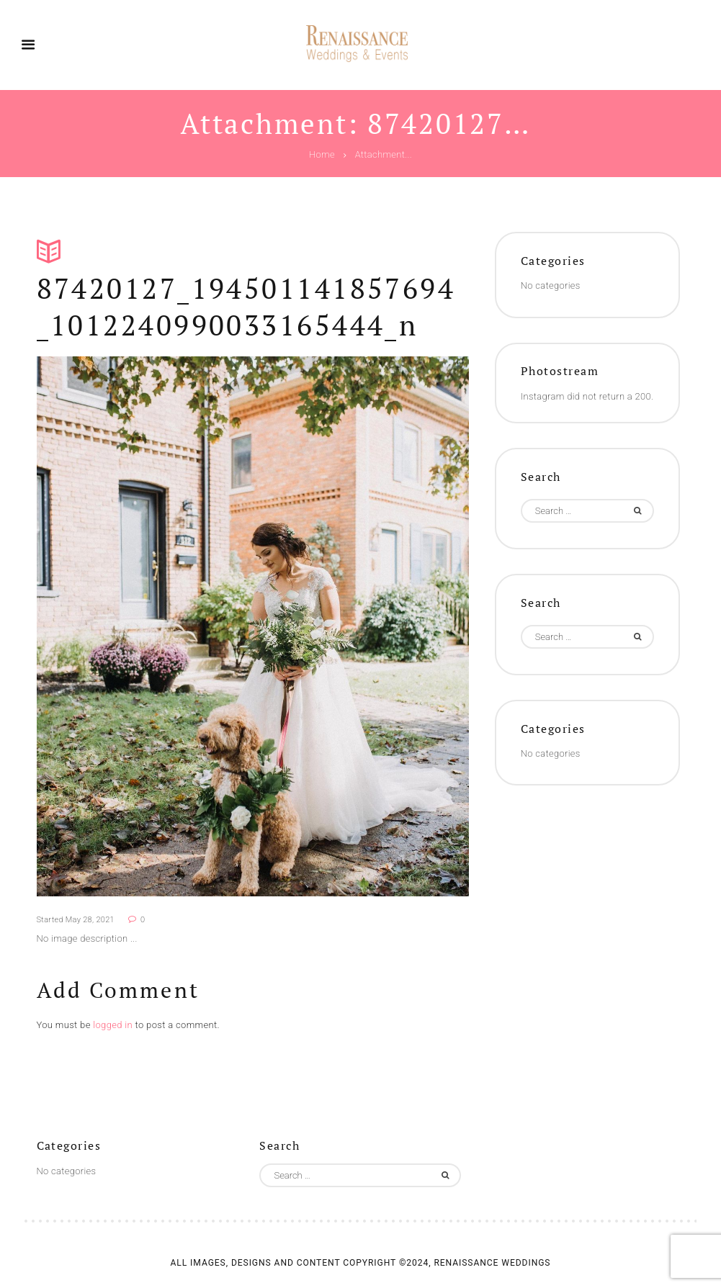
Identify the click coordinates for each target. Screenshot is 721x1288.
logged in (113, 1024)
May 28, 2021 (90, 919)
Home (322, 155)
